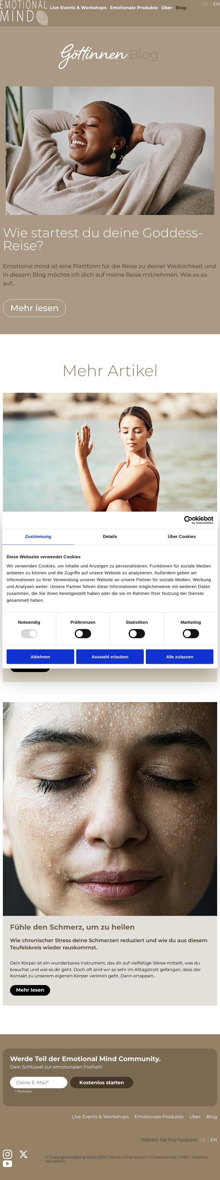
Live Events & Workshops (74, 11)
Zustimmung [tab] (38, 536)
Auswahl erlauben (110, 656)
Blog (177, 11)
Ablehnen (40, 656)
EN (212, 8)
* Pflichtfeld (23, 1091)
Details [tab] (110, 536)
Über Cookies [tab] (182, 536)
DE (201, 8)
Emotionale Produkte (130, 11)
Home (115, 1157)
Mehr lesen (34, 308)
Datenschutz (163, 1157)
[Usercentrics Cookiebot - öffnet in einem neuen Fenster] (188, 520)
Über (162, 11)
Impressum (136, 1157)
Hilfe (184, 1157)
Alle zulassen (179, 656)
